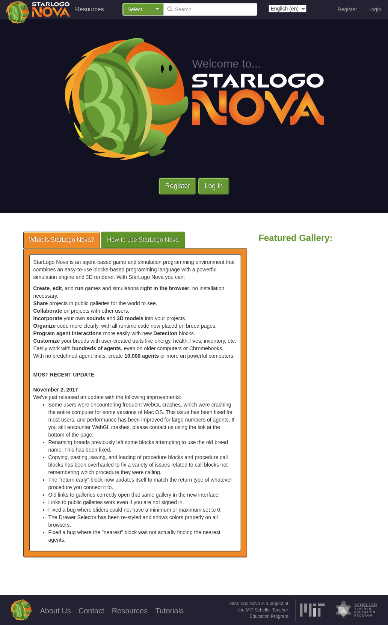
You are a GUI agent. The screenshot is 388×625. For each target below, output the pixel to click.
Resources (89, 9)
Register (347, 9)
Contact (91, 611)
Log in (213, 186)
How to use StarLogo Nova (143, 239)
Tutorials (169, 611)
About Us (55, 611)
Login (374, 9)
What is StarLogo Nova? (61, 239)
